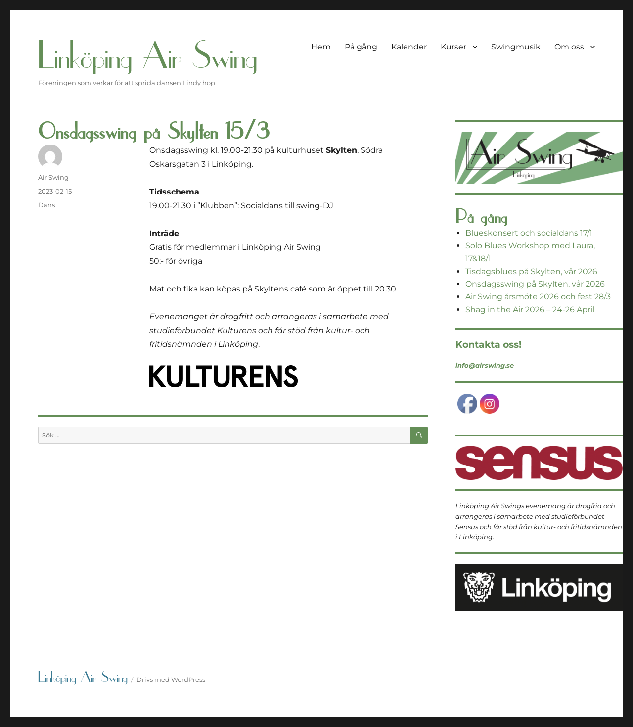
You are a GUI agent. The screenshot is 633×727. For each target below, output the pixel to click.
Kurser (453, 46)
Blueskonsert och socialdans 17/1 (528, 233)
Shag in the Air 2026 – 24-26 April (529, 309)
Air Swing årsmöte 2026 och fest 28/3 (538, 296)
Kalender (409, 46)
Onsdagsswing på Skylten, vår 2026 (535, 284)
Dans (46, 205)
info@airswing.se (484, 365)
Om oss (569, 46)
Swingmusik (516, 46)
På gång (361, 46)
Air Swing (53, 177)
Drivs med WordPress (170, 679)
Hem (321, 46)
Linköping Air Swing (147, 56)
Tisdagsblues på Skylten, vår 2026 (531, 271)
